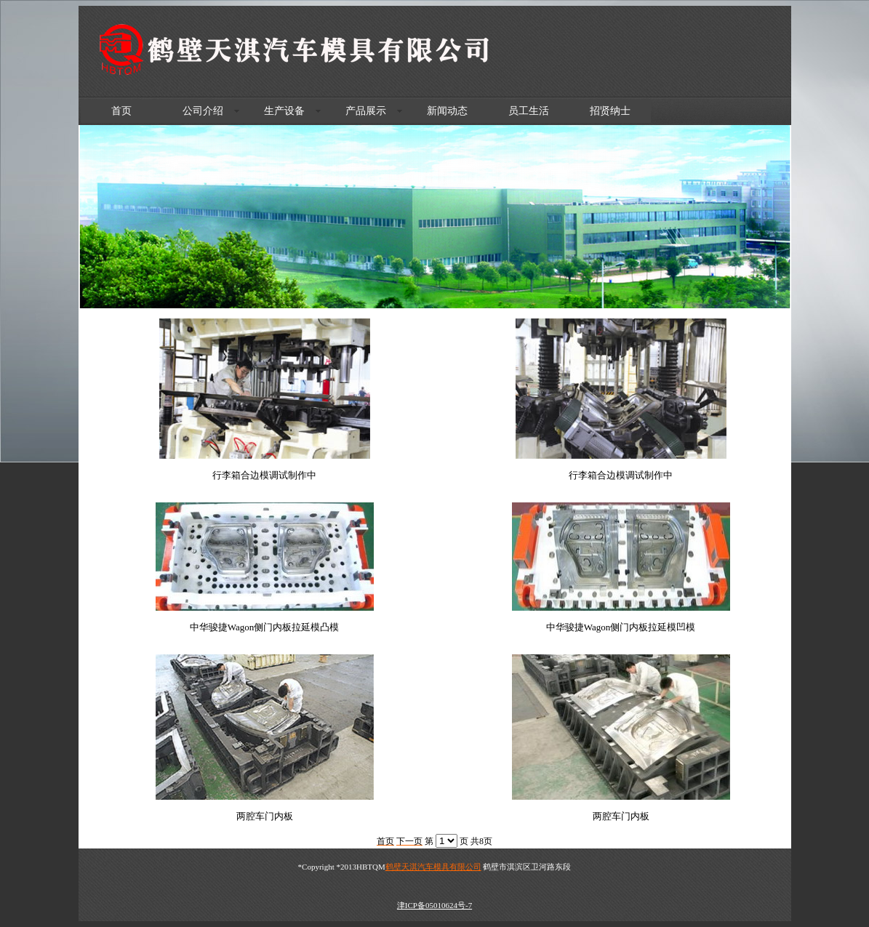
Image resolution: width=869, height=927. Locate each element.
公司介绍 (203, 110)
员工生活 (528, 110)
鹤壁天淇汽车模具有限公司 (433, 866)
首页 (121, 110)
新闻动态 (447, 110)
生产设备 (284, 110)
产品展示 (365, 110)
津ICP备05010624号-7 (434, 905)
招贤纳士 (610, 110)
